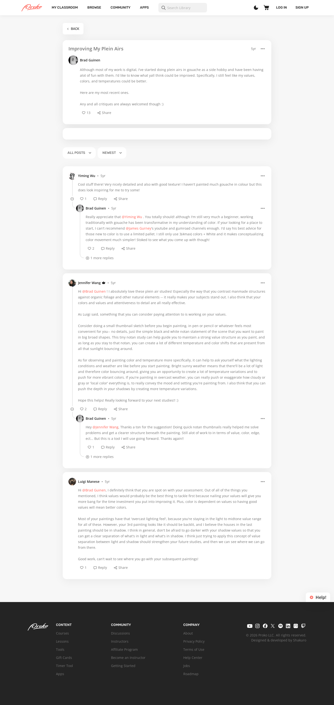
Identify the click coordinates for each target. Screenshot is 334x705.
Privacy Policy (194, 641)
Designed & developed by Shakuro (278, 640)
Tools (60, 649)
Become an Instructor (128, 657)
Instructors (119, 641)
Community (120, 7)
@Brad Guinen (94, 291)
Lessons (62, 641)
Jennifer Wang (89, 282)
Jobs (186, 665)
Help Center (192, 657)
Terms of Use (193, 649)
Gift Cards (64, 657)
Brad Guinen (90, 60)
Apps (144, 7)
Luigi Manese (89, 481)
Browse (94, 7)
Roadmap (191, 674)
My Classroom (65, 7)
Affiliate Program (124, 649)
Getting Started (123, 665)
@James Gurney (138, 228)
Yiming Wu (86, 175)
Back (73, 29)
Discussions (120, 633)
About (188, 633)
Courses (62, 633)
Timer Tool (64, 665)
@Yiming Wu (132, 217)
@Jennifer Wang (105, 427)
